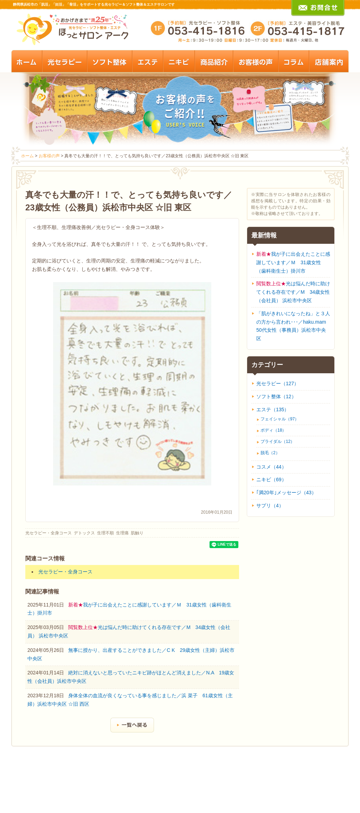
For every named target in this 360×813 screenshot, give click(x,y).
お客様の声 (49, 155)
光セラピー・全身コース (48, 533)
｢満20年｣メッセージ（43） (286, 492)
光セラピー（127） (277, 383)
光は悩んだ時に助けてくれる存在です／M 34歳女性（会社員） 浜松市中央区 (293, 292)
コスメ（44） (271, 467)
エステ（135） (272, 409)
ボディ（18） (273, 430)
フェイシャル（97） (280, 419)
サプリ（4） (270, 505)
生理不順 (105, 533)
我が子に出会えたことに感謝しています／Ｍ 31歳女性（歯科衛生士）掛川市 (293, 262)
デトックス (84, 533)
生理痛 (122, 533)
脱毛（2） (270, 452)
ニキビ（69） (271, 479)
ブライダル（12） (278, 441)
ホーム (27, 155)
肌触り (137, 533)
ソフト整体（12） (276, 396)
